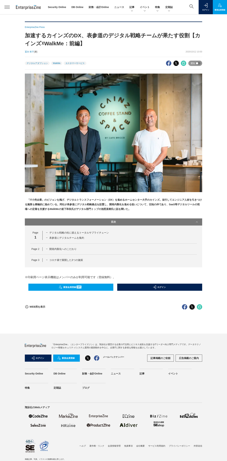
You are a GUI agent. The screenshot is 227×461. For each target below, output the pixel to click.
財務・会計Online (99, 7)
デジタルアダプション (37, 63)
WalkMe (56, 63)
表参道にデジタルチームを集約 (66, 237)
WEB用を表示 (35, 370)
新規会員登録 (70, 287)
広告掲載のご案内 (189, 422)
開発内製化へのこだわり (63, 249)
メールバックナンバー (113, 421)
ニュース (119, 7)
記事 (131, 7)
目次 (155, 222)
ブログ (86, 451)
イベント (145, 7)
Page (35, 249)
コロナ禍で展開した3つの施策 (66, 260)
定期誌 (169, 7)
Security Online (57, 7)
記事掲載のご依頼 (160, 422)
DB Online (77, 7)
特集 (157, 7)
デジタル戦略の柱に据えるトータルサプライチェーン (79, 232)
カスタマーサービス (75, 63)
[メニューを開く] (7, 7)
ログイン (159, 287)
